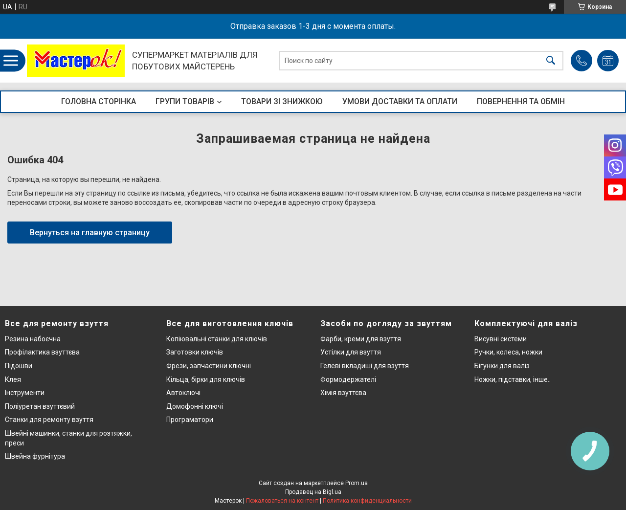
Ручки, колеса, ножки (508, 352)
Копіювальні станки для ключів (216, 339)
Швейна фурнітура (35, 456)
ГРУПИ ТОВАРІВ (185, 101)
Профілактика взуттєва (42, 352)
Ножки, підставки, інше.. (512, 379)
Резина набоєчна (33, 339)
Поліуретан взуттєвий (40, 406)
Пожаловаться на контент (282, 500)
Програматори (189, 419)
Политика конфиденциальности (367, 500)
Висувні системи (500, 339)
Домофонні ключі (194, 406)
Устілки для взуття (350, 352)
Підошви (18, 366)
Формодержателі (348, 379)
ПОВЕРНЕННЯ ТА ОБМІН (521, 101)
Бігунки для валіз (502, 366)
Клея (13, 379)
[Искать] (550, 61)
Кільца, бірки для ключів (205, 379)
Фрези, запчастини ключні (208, 366)
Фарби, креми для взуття (360, 339)
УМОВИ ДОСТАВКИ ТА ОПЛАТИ (399, 101)
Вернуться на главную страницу (90, 232)
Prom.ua (356, 483)
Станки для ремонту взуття (49, 419)
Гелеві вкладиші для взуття (364, 366)
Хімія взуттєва (343, 393)
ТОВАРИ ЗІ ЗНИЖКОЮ (282, 101)
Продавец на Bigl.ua (313, 491)
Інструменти (25, 393)
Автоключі (183, 393)
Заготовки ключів (194, 352)
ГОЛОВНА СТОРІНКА (98, 101)
